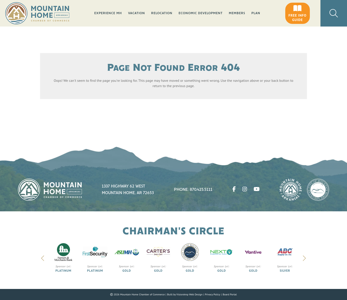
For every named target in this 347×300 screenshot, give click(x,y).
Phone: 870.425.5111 (193, 189)
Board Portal (230, 294)
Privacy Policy (212, 294)
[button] (297, 13)
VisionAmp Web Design (189, 294)
